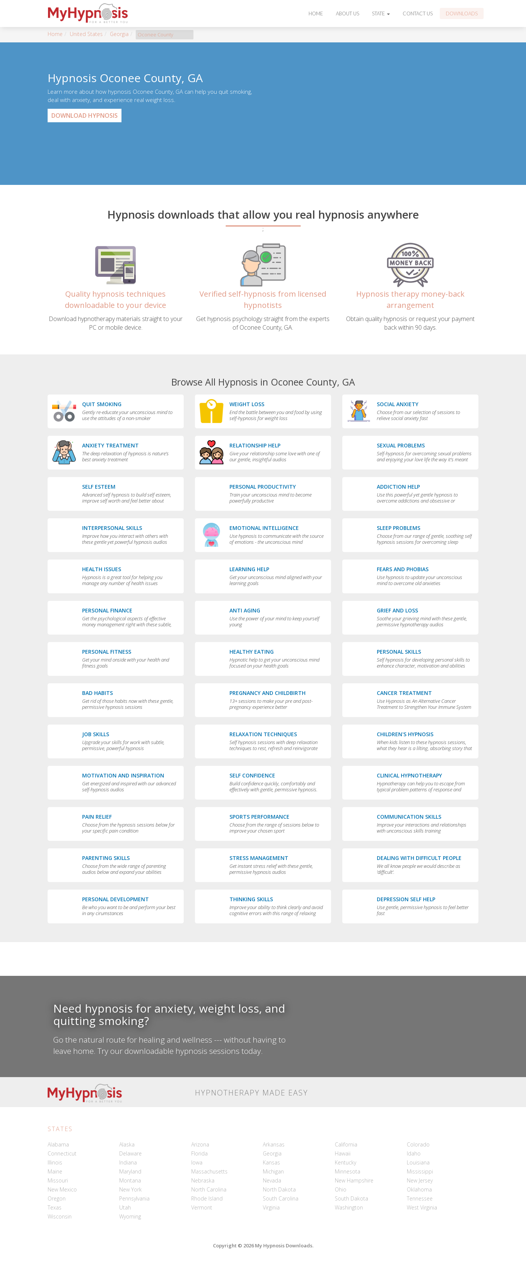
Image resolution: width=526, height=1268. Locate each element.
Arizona (200, 1144)
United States (86, 34)
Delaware (130, 1153)
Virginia (271, 1207)
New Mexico (62, 1189)
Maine (55, 1171)
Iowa (196, 1162)
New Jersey (420, 1180)
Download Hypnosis (84, 115)
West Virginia (422, 1207)
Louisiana (418, 1162)
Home (316, 14)
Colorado (418, 1144)
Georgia (119, 34)
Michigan (273, 1171)
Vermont (201, 1207)
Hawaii (343, 1153)
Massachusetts (209, 1171)
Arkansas (274, 1144)
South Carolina (280, 1198)
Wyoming (130, 1216)
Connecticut (62, 1153)
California (346, 1144)
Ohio (340, 1189)
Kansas (271, 1162)
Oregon (57, 1198)
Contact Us (418, 14)
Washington (349, 1207)
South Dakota (351, 1198)
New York (130, 1189)
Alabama (58, 1144)
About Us (347, 14)
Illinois (55, 1162)
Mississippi (420, 1171)
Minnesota (347, 1171)
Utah (125, 1207)
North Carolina (208, 1189)
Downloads (462, 14)
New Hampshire (354, 1180)
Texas (54, 1207)
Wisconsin (60, 1216)
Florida (199, 1153)
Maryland (130, 1171)
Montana (130, 1180)
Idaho (414, 1153)
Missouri (58, 1180)
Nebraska (202, 1180)
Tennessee (420, 1198)
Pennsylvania (134, 1198)
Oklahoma (419, 1189)
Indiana (128, 1162)
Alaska (127, 1144)
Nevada (272, 1180)
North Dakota (279, 1189)
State (381, 14)
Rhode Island (207, 1198)
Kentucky (345, 1162)
